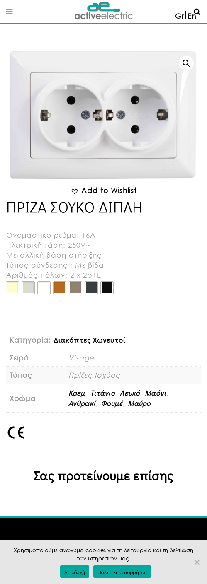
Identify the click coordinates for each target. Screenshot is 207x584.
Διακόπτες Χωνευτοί (89, 340)
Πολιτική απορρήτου (122, 571)
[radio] (12, 288)
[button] (186, 63)
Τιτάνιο (102, 393)
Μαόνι (155, 393)
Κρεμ (76, 393)
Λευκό (130, 393)
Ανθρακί (82, 403)
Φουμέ (112, 403)
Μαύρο (139, 403)
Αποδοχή (74, 571)
